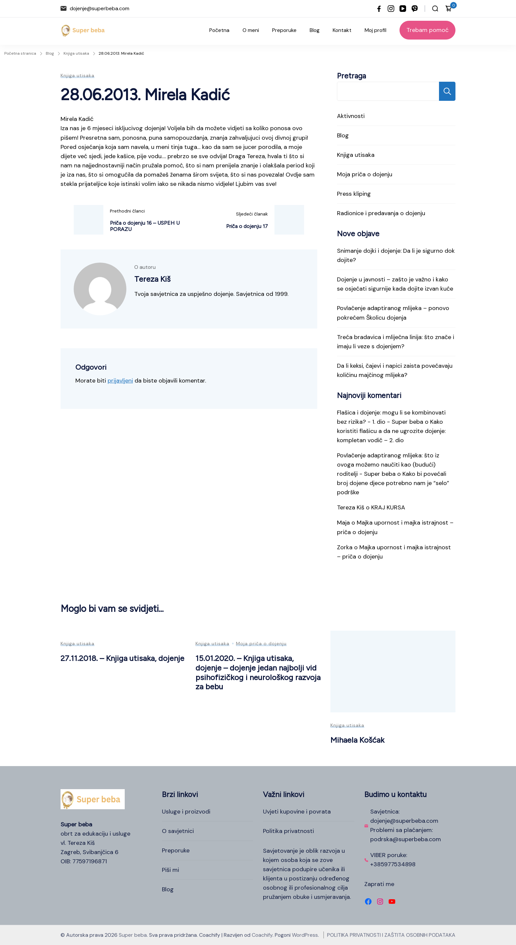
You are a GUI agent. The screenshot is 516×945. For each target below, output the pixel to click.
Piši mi (170, 870)
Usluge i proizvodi (186, 812)
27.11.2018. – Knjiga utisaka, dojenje (122, 658)
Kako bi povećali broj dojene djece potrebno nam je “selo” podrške (393, 483)
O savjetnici (178, 831)
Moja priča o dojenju (364, 174)
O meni (251, 30)
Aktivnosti (351, 116)
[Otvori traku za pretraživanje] (435, 8)
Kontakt (342, 30)
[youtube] (403, 8)
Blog (315, 30)
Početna (219, 30)
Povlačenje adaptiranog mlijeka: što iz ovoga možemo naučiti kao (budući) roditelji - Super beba (388, 464)
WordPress (305, 934)
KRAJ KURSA (388, 507)
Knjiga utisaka (77, 75)
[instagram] (391, 8)
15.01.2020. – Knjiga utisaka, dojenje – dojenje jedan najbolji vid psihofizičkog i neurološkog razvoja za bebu (258, 672)
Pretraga (351, 76)
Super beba (133, 934)
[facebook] (379, 8)
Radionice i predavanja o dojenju (381, 213)
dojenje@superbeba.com (99, 8)
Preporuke (284, 30)
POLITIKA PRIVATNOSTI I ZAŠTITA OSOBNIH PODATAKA (391, 934)
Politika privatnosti (288, 831)
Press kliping (354, 194)
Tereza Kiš (350, 507)
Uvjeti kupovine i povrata (297, 812)
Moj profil (375, 30)
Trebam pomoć (427, 30)
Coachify (262, 934)
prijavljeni (120, 381)
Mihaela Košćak (357, 740)
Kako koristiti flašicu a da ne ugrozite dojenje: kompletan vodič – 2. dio (391, 431)
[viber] (414, 8)
